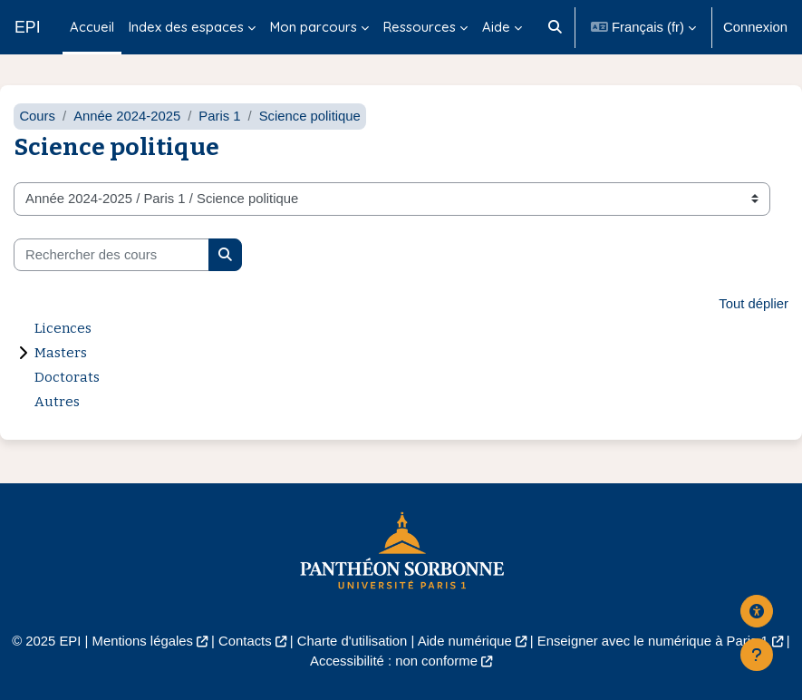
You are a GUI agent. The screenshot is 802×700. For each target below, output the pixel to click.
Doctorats (67, 377)
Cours (37, 116)
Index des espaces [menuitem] (186, 26)
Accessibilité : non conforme (394, 661)
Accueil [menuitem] (92, 26)
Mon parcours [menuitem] (313, 26)
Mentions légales (142, 641)
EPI (27, 27)
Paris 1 (219, 116)
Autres (57, 402)
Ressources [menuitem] (419, 26)
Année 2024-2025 (126, 116)
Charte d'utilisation (352, 641)
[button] (555, 27)
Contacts (245, 641)
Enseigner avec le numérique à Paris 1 (652, 641)
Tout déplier (753, 304)
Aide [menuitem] (496, 26)
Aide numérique (465, 641)
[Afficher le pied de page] (756, 654)
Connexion (755, 27)
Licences (63, 328)
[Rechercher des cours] (111, 254)
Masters (60, 353)
